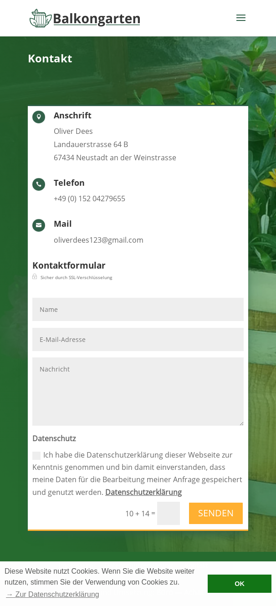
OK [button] (240, 583)
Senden (216, 513)
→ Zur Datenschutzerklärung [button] (52, 594)
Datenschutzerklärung (143, 492)
